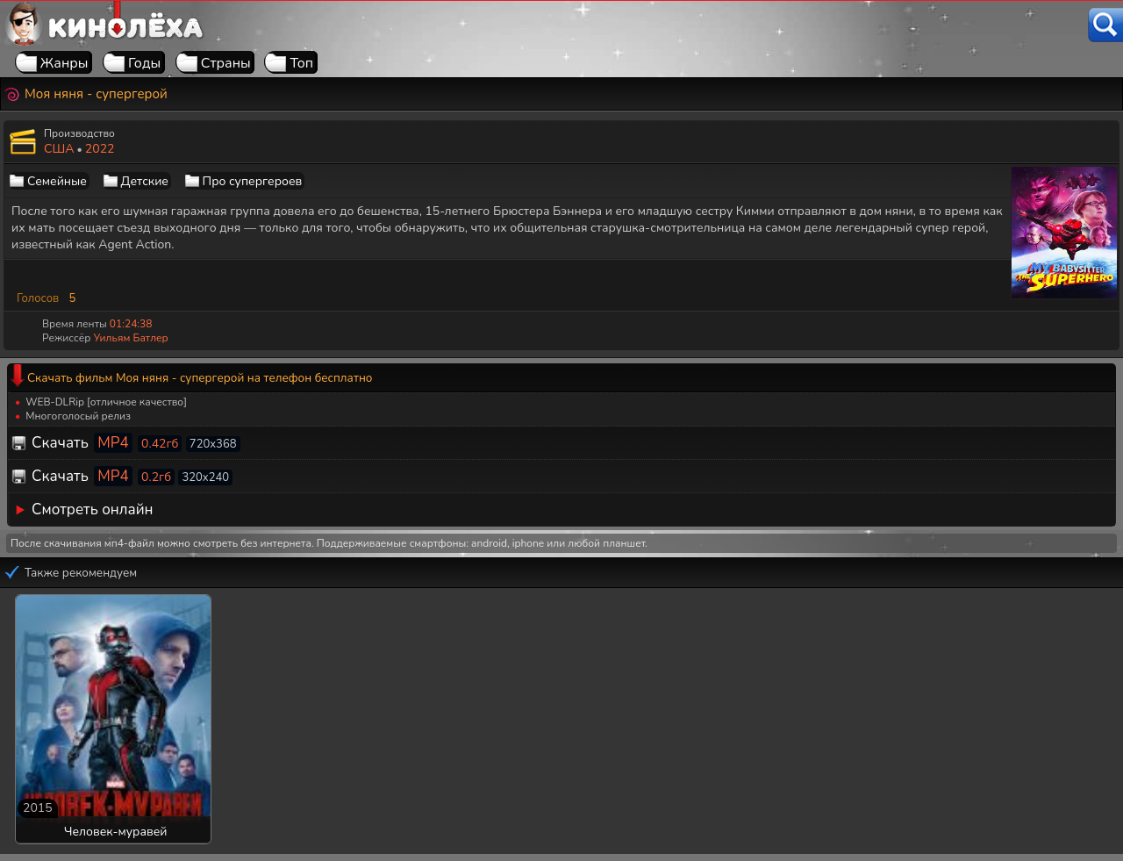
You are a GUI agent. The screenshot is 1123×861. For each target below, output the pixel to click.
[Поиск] (1105, 25)
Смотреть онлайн (93, 509)
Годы (144, 63)
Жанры (64, 63)
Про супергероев (253, 181)
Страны (226, 63)
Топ (301, 63)
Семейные (57, 181)
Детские (144, 181)
